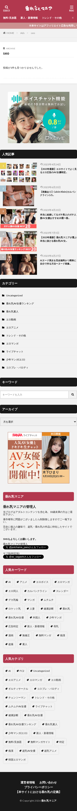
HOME (10, 33)
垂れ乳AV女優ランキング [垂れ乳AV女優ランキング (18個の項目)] (22, 724)
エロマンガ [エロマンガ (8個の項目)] (63, 581)
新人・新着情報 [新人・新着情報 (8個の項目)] (45, 733)
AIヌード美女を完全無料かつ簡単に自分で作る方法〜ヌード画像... (58, 262)
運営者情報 (28, 782)
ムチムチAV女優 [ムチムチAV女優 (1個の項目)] (17, 706)
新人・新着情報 (29, 17)
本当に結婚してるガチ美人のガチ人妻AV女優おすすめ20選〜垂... (58, 216)
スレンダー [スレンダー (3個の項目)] (62, 590)
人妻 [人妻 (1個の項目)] (32, 608)
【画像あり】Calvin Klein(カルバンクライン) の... (58, 193)
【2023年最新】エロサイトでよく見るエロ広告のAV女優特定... (58, 171)
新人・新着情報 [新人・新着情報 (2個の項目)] (36, 626)
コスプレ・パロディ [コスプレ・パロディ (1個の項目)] (48, 688)
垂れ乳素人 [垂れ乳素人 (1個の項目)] (51, 724)
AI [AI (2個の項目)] (9, 581)
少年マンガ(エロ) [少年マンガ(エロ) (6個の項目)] (17, 733)
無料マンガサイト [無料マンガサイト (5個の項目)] (40, 741)
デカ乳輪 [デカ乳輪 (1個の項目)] (13, 599)
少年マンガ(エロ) (15, 359)
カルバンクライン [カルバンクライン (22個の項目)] (37, 590)
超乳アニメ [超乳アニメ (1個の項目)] (50, 750)
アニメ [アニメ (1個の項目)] (23, 581)
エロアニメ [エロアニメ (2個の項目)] (14, 679)
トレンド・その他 (52, 17)
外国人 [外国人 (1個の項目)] (36, 617)
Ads (22, 33)
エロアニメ (12, 327)
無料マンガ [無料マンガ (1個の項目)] (45, 635)
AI (36, 256)
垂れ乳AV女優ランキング (20, 303)
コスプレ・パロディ (17, 367)
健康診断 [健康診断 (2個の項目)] (49, 608)
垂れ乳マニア (49, 800)
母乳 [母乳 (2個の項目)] (56, 626)
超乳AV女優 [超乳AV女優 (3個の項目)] (28, 750)
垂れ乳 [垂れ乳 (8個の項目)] (66, 608)
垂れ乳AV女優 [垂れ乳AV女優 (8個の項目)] (35, 715)
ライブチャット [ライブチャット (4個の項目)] (44, 706)
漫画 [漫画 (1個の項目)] (10, 635)
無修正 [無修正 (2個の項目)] (26, 635)
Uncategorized (14, 295)
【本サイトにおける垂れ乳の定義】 (39, 792)
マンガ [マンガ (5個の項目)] (31, 599)
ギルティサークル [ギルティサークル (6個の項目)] (18, 688)
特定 (35, 164)
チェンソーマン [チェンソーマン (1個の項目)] (17, 697)
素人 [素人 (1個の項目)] (24, 644)
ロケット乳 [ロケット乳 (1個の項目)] (14, 608)
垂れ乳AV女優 (30, 210)
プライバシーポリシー (38, 787)
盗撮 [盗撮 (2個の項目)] (10, 644)
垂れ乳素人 (12, 311)
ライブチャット (14, 351)
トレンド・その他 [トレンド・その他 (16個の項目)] (44, 697)
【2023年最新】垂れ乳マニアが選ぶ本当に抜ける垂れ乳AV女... (58, 239)
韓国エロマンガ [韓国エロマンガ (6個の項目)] (17, 759)
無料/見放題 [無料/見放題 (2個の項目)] (15, 741)
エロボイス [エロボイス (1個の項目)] (42, 581)
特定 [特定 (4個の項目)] (61, 741)
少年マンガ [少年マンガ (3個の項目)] (55, 617)
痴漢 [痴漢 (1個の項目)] (62, 635)
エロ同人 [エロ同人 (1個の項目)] (13, 590)
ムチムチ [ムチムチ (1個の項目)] (49, 599)
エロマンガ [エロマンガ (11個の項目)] (36, 679)
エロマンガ (12, 343)
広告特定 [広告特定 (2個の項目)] (13, 626)
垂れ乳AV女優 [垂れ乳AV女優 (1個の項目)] (16, 617)
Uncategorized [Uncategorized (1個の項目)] (41, 670)
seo (33, 33)
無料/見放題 (9, 17)
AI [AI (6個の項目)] (9, 670)
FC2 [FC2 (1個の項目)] (22, 670)
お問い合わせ (48, 782)
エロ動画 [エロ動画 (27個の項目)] (56, 679)
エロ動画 (11, 319)
